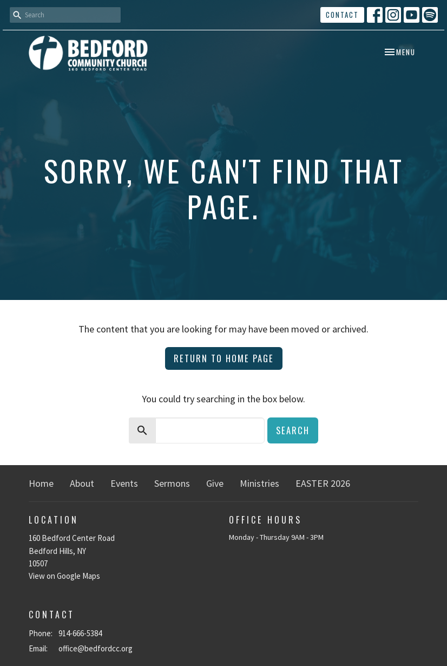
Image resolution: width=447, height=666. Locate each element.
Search (293, 430)
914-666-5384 (80, 633)
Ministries (259, 483)
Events (124, 483)
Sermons (172, 483)
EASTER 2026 (322, 483)
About (82, 483)
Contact (342, 14)
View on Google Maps (64, 576)
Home (41, 483)
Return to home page (224, 358)
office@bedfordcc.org (95, 648)
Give (215, 483)
